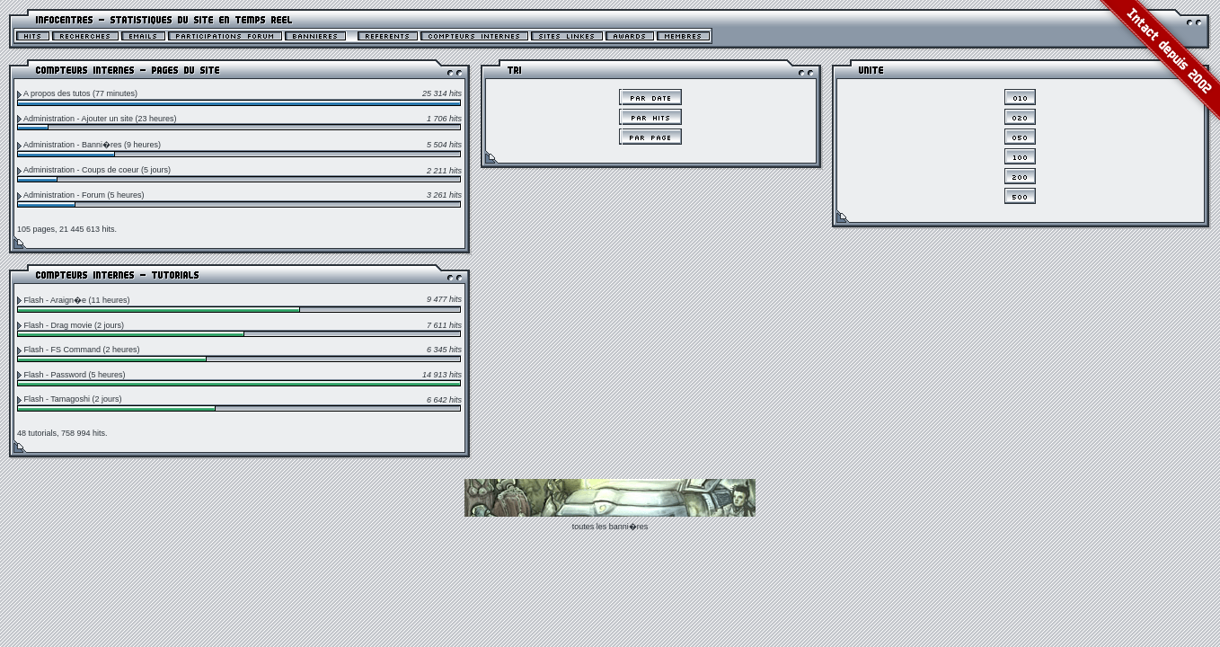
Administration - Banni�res (72, 144)
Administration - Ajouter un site (78, 118)
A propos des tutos (57, 93)
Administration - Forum (64, 195)
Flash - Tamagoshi (57, 398)
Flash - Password (55, 374)
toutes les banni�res (610, 526)
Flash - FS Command (63, 349)
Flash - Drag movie (58, 325)
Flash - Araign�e (55, 300)
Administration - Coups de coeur (81, 169)
